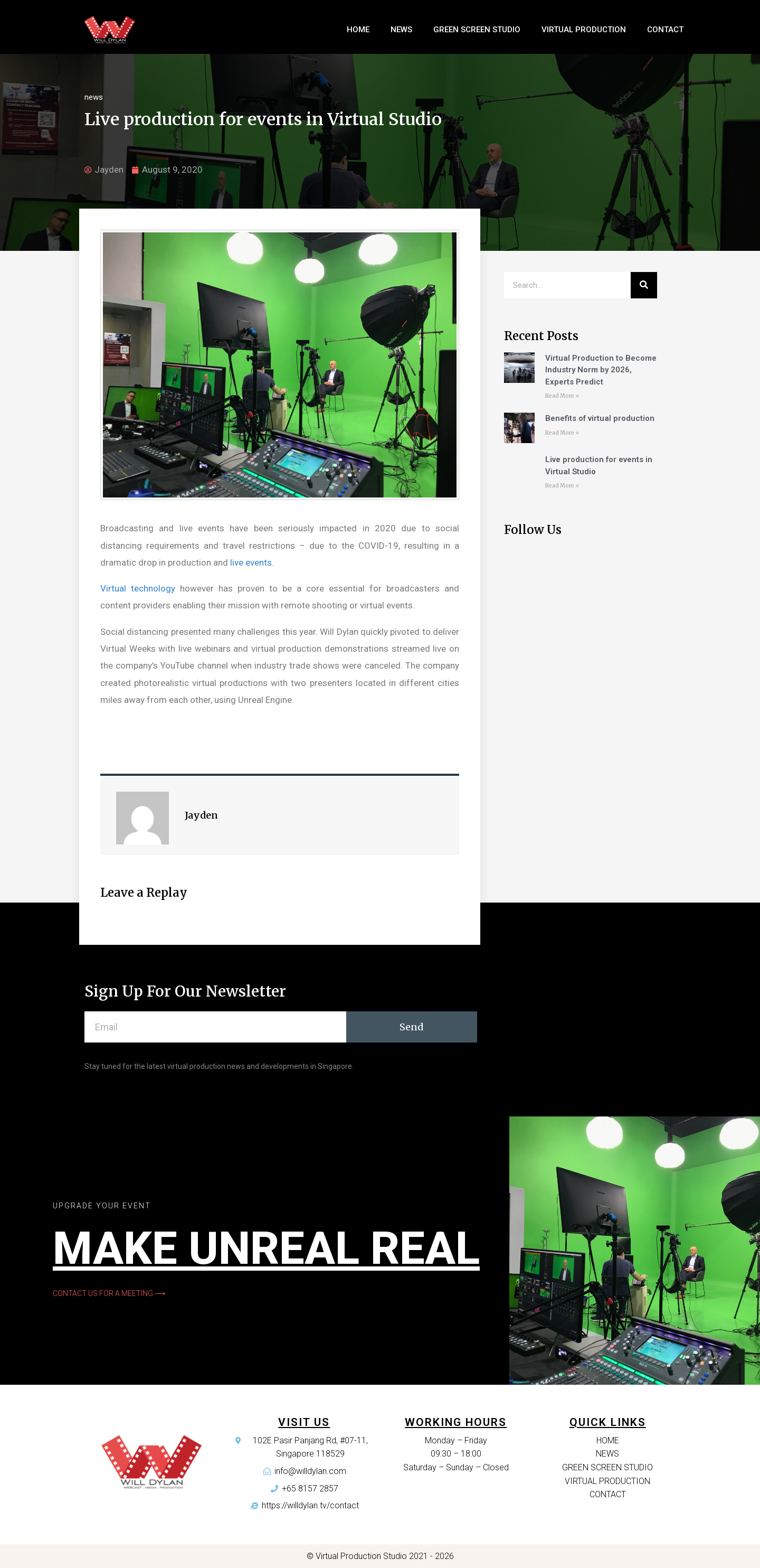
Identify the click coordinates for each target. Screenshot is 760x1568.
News (401, 29)
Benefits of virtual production (599, 418)
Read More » (562, 395)
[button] (109, 1293)
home (358, 29)
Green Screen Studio (476, 29)
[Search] (644, 285)
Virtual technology (137, 588)
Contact (665, 29)
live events (251, 562)
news (93, 97)
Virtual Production (584, 29)
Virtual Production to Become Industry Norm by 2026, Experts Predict (601, 370)
